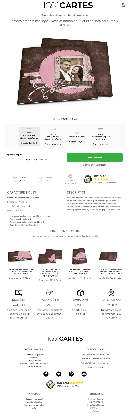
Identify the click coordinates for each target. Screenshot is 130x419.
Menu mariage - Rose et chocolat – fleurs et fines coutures (80, 271)
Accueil (45, 15)
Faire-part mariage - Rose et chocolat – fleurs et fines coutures (20, 271)
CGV (34, 408)
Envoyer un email (95, 367)
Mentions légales (34, 402)
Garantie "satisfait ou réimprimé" (34, 363)
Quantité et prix (14, 154)
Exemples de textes (34, 360)
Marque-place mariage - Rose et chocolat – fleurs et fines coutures (110, 271)
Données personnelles (34, 405)
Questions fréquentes (34, 354)
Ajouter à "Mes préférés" (93, 165)
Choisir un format (65, 119)
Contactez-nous (34, 366)
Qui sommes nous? (34, 399)
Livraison (34, 357)
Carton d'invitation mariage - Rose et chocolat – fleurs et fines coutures (50, 272)
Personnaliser (95, 157)
